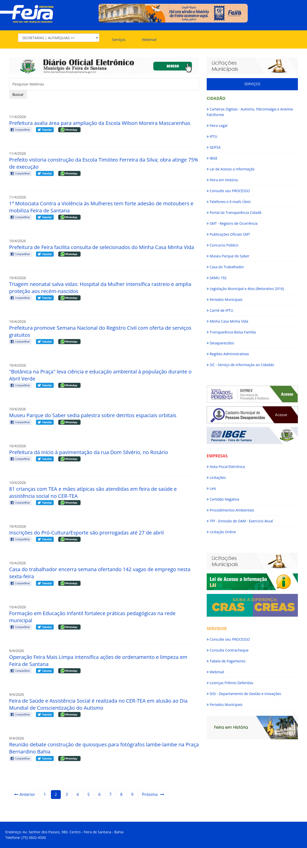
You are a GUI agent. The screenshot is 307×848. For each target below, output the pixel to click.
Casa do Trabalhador (225, 266)
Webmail (149, 39)
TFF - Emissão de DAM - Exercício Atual (240, 521)
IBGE (212, 158)
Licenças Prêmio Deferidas (230, 682)
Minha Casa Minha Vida (227, 321)
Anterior (24, 794)
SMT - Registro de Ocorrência (232, 223)
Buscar (18, 94)
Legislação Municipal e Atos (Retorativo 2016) (245, 288)
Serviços (119, 39)
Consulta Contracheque (227, 650)
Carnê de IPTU (220, 310)
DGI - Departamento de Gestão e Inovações (244, 693)
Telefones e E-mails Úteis (229, 201)
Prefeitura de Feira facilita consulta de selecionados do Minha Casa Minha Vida (101, 247)
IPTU (212, 136)
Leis (211, 488)
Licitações (216, 477)
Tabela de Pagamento (226, 661)
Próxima (153, 794)
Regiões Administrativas (228, 353)
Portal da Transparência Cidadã (234, 212)
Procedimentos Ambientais (230, 510)
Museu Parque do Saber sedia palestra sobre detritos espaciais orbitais (92, 415)
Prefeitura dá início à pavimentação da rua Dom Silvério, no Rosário (88, 452)
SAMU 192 (217, 277)
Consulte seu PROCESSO (228, 190)
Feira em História (222, 179)
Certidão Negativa (223, 499)
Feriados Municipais (224, 299)
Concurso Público (222, 245)
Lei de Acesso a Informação (231, 169)
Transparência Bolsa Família (231, 332)
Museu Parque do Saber (228, 256)
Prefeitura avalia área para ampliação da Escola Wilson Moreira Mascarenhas (99, 123)
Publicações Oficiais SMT (228, 234)
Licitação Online (221, 531)
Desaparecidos (220, 343)
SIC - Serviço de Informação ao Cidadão (240, 364)
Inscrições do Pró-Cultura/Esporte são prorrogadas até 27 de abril (86, 532)
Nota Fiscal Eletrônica (226, 466)
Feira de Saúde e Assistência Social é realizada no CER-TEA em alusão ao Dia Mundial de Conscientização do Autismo (98, 704)
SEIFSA (214, 147)
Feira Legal (217, 125)
